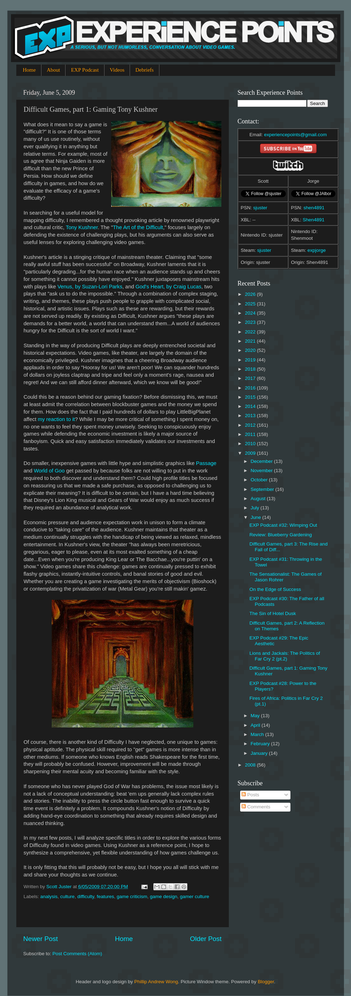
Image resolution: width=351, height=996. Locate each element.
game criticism (132, 896)
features (105, 896)
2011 (251, 434)
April (256, 725)
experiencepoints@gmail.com (295, 134)
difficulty (85, 896)
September (263, 489)
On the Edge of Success (275, 589)
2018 (251, 369)
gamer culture (194, 896)
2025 (251, 303)
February (261, 743)
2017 (251, 378)
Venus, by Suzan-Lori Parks (89, 286)
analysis (49, 896)
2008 (251, 765)
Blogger (266, 981)
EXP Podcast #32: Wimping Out (283, 525)
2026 (251, 294)
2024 (251, 313)
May (256, 715)
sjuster (260, 207)
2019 (251, 360)
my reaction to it (56, 419)
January (260, 753)
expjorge (316, 250)
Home (29, 70)
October (260, 479)
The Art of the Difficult (138, 227)
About (53, 70)
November (262, 470)
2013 (251, 415)
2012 (251, 425)
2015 (251, 397)
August (259, 498)
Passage (206, 463)
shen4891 (314, 207)
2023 (251, 322)
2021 (251, 341)
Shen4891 (314, 219)
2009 (251, 453)
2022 (251, 331)
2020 (251, 350)
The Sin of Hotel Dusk (272, 613)
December (262, 461)
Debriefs (144, 70)
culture (67, 896)
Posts (250, 794)
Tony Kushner (82, 227)
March (258, 734)
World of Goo (49, 471)
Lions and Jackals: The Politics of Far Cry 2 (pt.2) (284, 656)
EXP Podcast (84, 70)
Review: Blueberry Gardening (280, 534)
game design (163, 896)
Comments (256, 806)
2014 (251, 406)
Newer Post (40, 938)
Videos (117, 70)
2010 (251, 443)
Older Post (205, 938)
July (256, 507)
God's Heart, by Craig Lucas (169, 286)
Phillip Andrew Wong (156, 981)
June (256, 517)
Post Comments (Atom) (77, 953)
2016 (251, 388)
